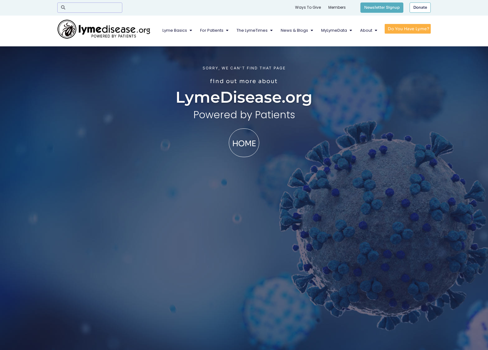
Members (337, 7)
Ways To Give (308, 7)
